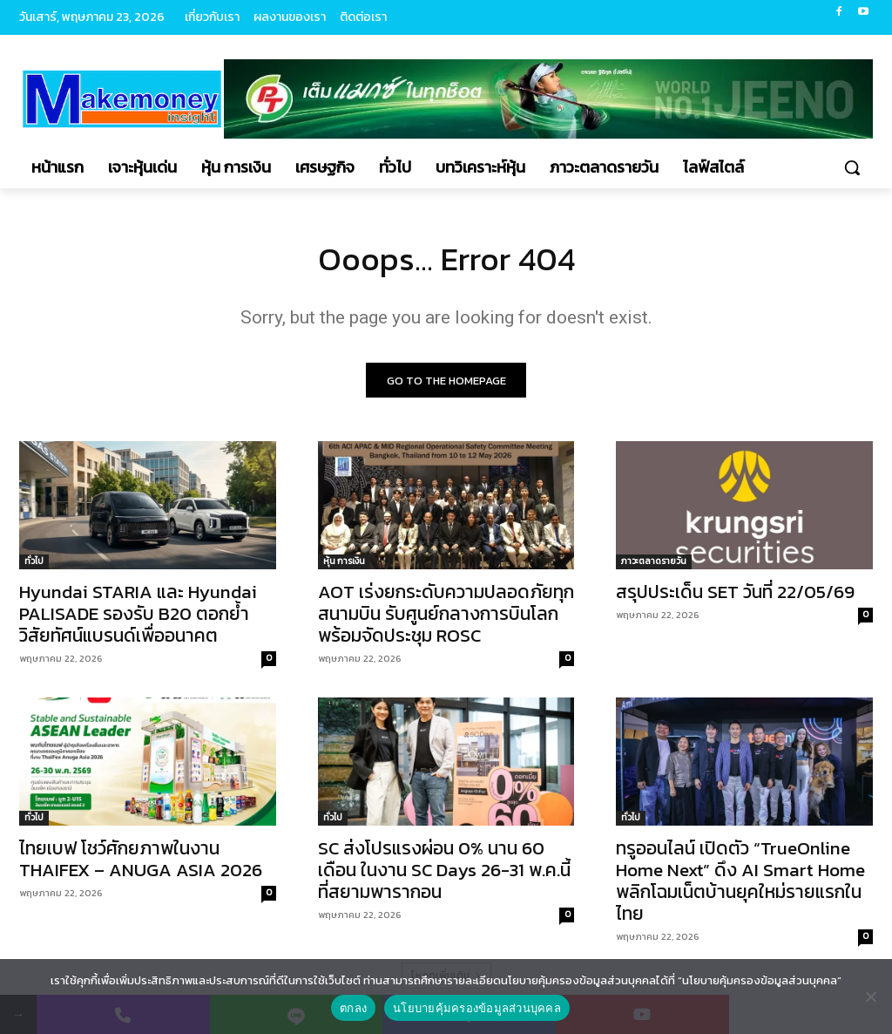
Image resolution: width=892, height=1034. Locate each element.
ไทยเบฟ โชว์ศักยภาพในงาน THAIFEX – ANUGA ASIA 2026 (140, 863)
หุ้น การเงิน (344, 565)
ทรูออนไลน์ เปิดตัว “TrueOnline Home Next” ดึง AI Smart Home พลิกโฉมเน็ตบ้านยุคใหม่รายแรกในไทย (740, 885)
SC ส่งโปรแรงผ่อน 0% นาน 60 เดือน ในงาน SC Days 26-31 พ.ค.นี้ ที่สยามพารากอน (444, 874)
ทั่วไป (34, 565)
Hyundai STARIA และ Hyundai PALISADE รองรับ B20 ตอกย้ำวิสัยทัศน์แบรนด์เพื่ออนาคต (138, 617)
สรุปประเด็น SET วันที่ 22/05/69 (735, 595)
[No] (870, 996)
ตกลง (353, 1008)
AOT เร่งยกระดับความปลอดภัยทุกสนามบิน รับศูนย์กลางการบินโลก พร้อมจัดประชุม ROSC (446, 617)
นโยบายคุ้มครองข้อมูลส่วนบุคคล (477, 1008)
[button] (852, 167)
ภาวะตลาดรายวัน (653, 565)
